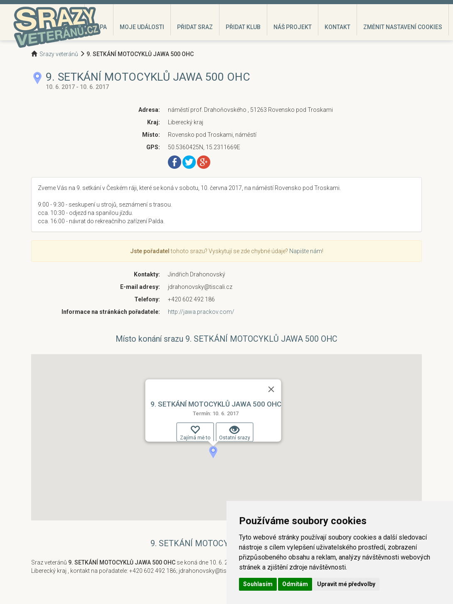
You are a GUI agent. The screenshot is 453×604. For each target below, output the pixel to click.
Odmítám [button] (295, 584)
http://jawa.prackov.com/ (201, 311)
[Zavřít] (271, 389)
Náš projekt (292, 27)
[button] (213, 452)
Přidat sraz (195, 27)
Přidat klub (243, 27)
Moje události (142, 27)
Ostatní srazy (234, 433)
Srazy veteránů (58, 54)
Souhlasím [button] (258, 584)
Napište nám (305, 251)
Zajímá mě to (195, 433)
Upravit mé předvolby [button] (346, 584)
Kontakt (337, 27)
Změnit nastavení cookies (402, 27)
